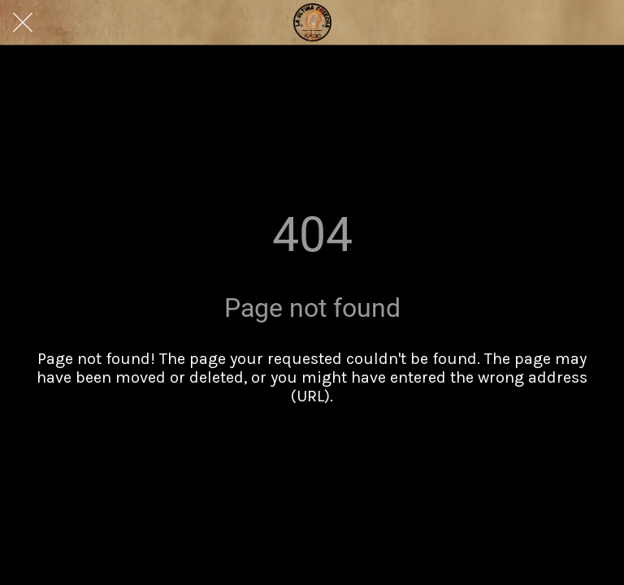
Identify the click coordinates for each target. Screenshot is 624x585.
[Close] (22, 22)
